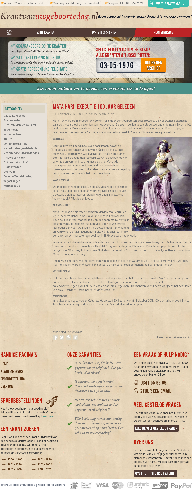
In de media (10, 129)
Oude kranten (12, 167)
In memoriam (12, 134)
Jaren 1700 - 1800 (11, 459)
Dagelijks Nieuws (14, 115)
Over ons (7, 386)
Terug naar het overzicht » (174, 337)
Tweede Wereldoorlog (17, 176)
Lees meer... (48, 416)
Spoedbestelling (13, 379)
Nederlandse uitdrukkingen (21, 153)
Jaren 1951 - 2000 (41, 464)
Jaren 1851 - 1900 (11, 469)
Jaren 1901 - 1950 (41, 459)
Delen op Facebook (55, 337)
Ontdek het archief (15, 162)
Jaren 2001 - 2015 (41, 469)
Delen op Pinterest (68, 337)
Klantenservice (12, 371)
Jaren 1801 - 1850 (11, 464)
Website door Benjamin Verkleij (53, 485)
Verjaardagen (11, 181)
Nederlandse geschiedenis (98, 113)
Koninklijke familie (15, 143)
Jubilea (7, 138)
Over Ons (9, 171)
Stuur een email (155, 391)
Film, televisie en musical (19, 124)
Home (4, 364)
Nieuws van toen (14, 157)
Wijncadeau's (11, 185)
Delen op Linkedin (75, 337)
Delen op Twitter (62, 337)
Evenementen (12, 120)
